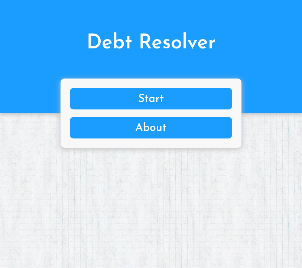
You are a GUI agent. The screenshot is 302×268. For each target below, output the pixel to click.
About (150, 128)
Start (151, 99)
